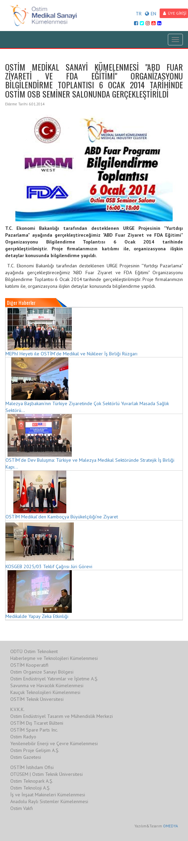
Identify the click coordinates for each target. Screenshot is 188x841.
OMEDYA (170, 826)
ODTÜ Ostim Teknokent (34, 651)
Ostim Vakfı (21, 808)
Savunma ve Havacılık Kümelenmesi (46, 685)
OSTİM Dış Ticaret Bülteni (36, 723)
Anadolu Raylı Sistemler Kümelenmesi (49, 801)
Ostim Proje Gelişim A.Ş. (34, 750)
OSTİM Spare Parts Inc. (34, 730)
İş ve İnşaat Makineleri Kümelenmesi (47, 795)
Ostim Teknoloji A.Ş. (30, 788)
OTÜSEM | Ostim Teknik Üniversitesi (46, 774)
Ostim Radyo (23, 737)
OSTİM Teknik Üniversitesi (37, 699)
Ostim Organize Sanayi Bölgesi (41, 672)
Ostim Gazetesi (25, 757)
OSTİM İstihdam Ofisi (32, 767)
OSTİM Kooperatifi (29, 665)
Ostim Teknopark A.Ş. (31, 781)
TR (139, 14)
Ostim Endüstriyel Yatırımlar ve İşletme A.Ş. (54, 679)
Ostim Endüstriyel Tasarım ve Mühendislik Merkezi (61, 716)
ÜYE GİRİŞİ (174, 13)
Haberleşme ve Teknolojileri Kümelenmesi (54, 658)
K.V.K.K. (17, 709)
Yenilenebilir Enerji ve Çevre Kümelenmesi (54, 743)
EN (150, 14)
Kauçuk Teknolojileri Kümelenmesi (45, 692)
